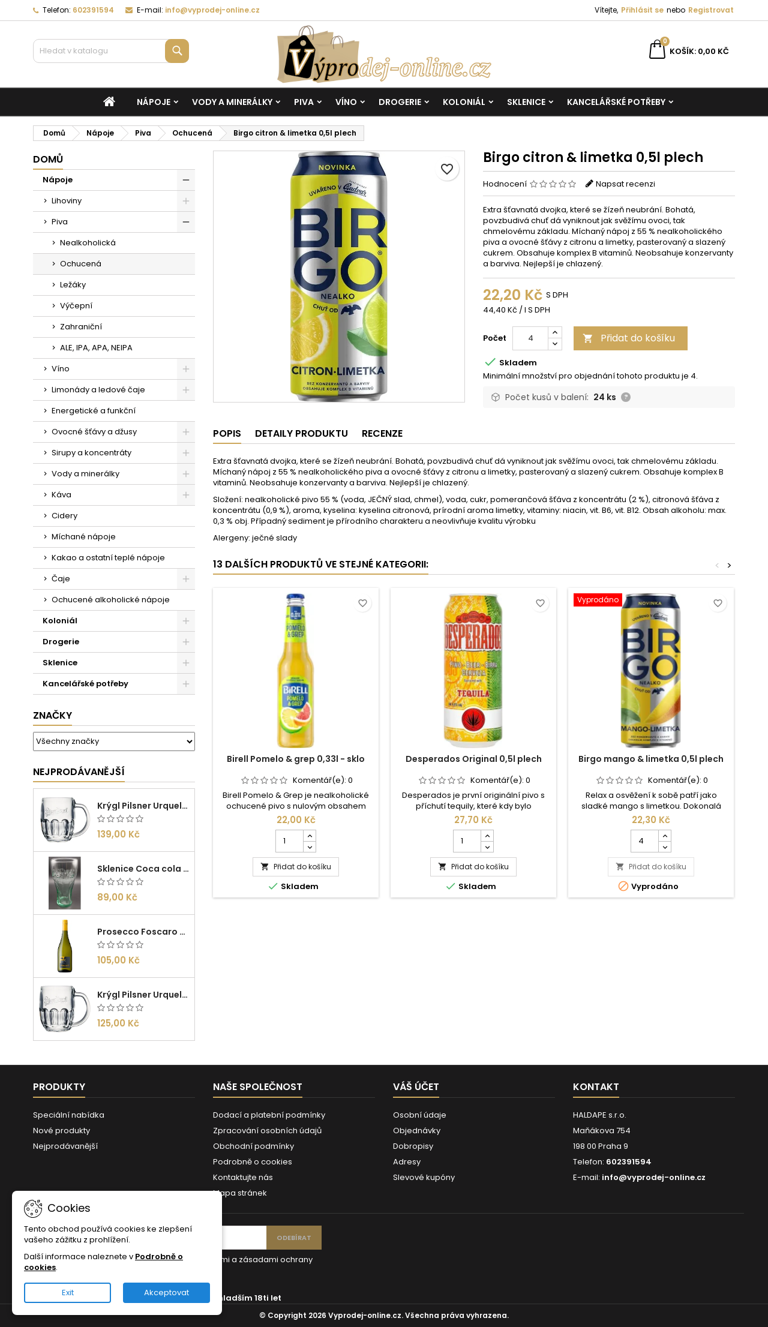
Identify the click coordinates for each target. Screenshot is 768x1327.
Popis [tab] (227, 433)
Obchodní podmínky (253, 1146)
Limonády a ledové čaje (98, 389)
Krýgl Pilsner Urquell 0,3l (143, 994)
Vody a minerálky (232, 102)
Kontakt (596, 1087)
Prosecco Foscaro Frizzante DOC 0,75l (143, 931)
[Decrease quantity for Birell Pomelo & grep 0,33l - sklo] (309, 846)
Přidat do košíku (629, 338)
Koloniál (464, 102)
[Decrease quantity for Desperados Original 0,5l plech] (487, 846)
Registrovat (711, 10)
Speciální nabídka (68, 1115)
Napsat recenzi (625, 184)
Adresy (407, 1161)
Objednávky (416, 1130)
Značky (52, 715)
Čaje (61, 578)
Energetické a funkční (94, 410)
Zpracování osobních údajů (267, 1130)
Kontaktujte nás (243, 1177)
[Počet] (530, 338)
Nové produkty (61, 1130)
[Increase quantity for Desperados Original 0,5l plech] (487, 835)
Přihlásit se (642, 10)
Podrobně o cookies (252, 1161)
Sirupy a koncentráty (91, 452)
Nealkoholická (88, 242)
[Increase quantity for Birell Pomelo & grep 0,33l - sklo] (309, 835)
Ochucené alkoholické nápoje (111, 599)
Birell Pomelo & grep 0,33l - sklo (296, 759)
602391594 (93, 10)
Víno (346, 102)
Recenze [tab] (382, 433)
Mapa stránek (240, 1193)
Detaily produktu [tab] (301, 433)
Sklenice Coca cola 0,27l (143, 868)
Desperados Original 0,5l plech (474, 759)
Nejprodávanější (79, 772)
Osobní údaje (419, 1115)
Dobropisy (413, 1146)
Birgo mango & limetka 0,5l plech (651, 759)
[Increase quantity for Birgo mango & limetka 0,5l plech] (664, 835)
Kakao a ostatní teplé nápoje (108, 557)
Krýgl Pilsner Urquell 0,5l (143, 805)
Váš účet (416, 1087)
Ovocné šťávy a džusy (94, 431)
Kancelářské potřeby (616, 102)
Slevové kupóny (424, 1177)
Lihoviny (67, 200)
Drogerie (400, 102)
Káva (61, 494)
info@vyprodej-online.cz (212, 10)
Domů (48, 159)
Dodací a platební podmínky (269, 1115)
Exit (68, 1292)
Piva (304, 102)
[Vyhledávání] (111, 51)
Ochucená (80, 263)
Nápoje (153, 102)
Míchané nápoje (84, 536)
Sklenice (526, 102)
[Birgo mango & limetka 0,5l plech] (651, 601)
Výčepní (76, 305)
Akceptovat (166, 1292)
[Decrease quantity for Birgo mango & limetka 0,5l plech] (664, 846)
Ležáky (73, 284)
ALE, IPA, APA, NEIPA (96, 347)
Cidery (64, 515)
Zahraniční (81, 326)
